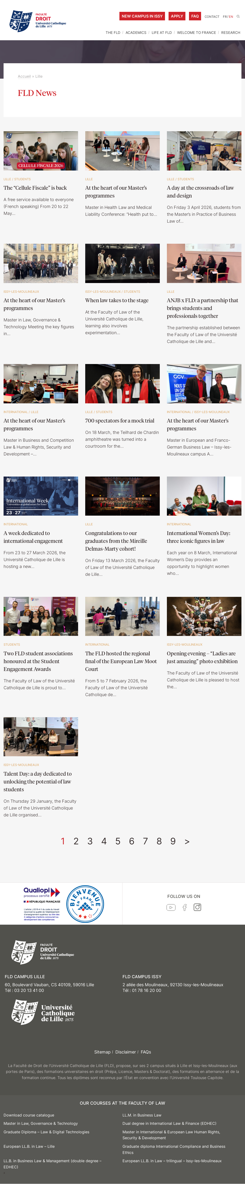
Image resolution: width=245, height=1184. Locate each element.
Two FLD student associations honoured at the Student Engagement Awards (38, 661)
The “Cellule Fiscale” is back (35, 187)
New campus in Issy (142, 16)
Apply (177, 16)
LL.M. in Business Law (141, 1115)
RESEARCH (230, 32)
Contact (212, 16)
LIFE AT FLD (162, 32)
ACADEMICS (136, 32)
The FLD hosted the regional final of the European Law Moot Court (121, 661)
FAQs (146, 1051)
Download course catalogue (29, 1115)
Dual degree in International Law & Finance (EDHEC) (169, 1123)
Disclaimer (125, 1051)
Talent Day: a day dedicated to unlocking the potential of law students (38, 781)
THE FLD (113, 32)
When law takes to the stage (117, 300)
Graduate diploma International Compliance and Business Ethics (173, 1149)
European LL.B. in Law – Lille (29, 1146)
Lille (7, 179)
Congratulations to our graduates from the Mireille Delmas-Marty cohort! (116, 541)
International (16, 412)
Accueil (24, 76)
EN (231, 16)
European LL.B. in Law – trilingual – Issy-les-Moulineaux (172, 1160)
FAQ (195, 16)
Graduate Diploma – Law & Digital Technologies (46, 1132)
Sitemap (102, 1051)
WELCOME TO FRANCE (196, 32)
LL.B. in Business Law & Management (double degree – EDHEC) (52, 1163)
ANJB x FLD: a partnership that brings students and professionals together (202, 308)
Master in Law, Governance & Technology (41, 1123)
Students (22, 179)
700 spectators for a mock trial (119, 420)
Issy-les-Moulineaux (21, 291)
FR (225, 16)
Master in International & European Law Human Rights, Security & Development (171, 1135)
